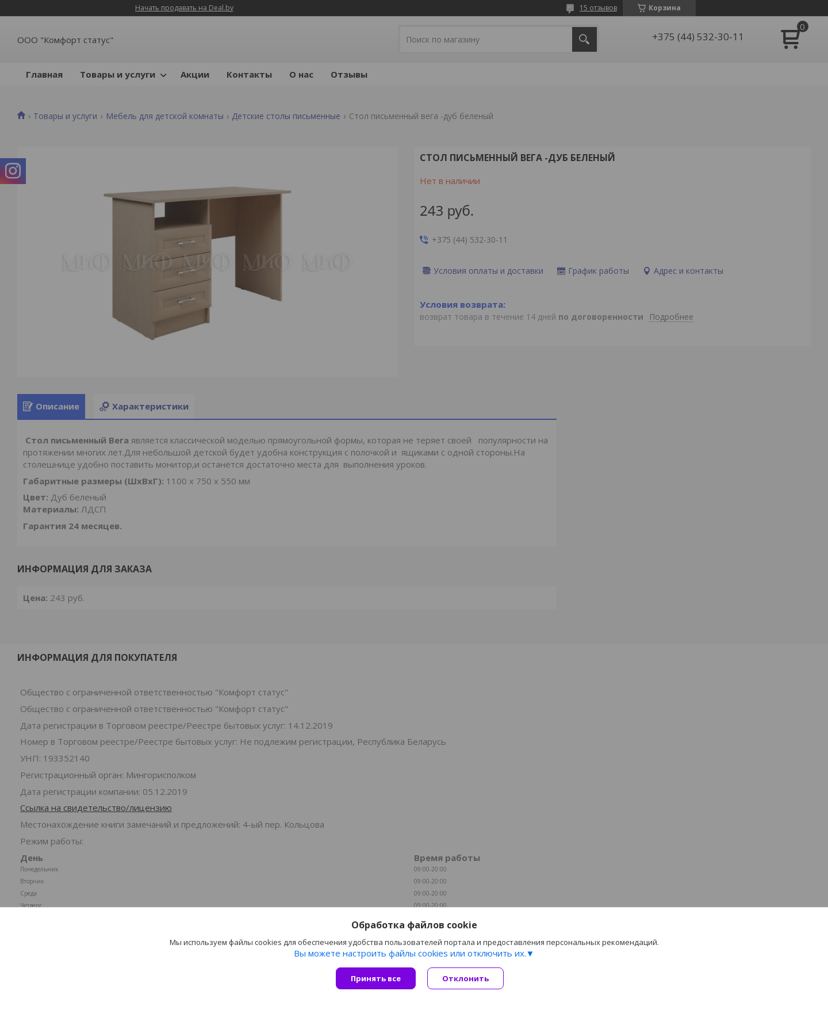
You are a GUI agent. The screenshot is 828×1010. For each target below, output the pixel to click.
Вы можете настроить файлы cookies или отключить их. (410, 953)
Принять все (376, 978)
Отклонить (465, 978)
